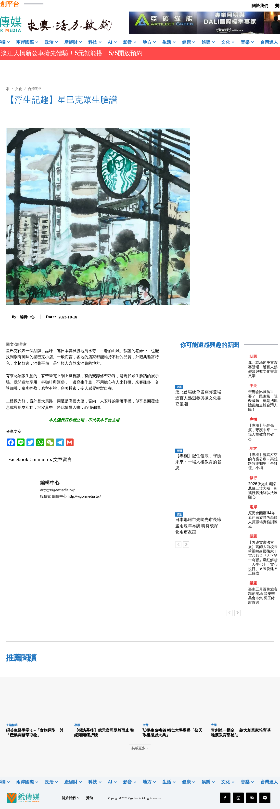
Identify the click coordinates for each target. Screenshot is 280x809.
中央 (253, 385)
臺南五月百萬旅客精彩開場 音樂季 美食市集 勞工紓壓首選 (263, 596)
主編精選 (12, 725)
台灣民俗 (35, 88)
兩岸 (253, 506)
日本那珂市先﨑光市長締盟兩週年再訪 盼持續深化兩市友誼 (198, 525)
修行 (253, 477)
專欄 (179, 450)
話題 (179, 386)
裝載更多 (140, 748)
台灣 (145, 725)
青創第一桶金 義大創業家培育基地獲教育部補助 (241, 732)
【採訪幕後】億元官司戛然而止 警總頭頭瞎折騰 (104, 732)
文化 (18, 88)
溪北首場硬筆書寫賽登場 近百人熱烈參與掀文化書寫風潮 (200, 398)
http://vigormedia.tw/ (57, 490)
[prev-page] (178, 544)
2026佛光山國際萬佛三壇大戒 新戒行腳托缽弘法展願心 (263, 490)
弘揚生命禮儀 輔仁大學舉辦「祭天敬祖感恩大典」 (172, 732)
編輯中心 (27, 317)
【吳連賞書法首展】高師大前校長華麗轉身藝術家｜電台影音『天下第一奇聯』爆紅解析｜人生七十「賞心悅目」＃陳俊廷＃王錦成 (263, 558)
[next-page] (186, 544)
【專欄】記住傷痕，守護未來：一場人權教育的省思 (198, 461)
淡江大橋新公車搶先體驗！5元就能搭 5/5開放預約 (71, 53)
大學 (214, 725)
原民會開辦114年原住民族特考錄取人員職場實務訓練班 (263, 519)
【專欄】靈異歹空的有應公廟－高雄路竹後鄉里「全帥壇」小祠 (263, 461)
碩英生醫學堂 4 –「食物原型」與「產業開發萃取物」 (34, 732)
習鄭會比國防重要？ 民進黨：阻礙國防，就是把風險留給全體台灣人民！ (263, 400)
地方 (253, 448)
